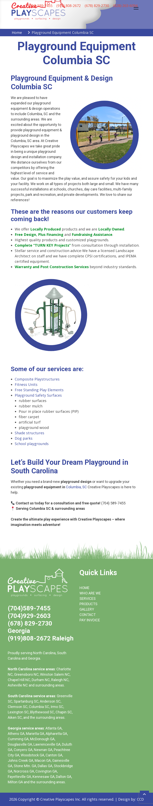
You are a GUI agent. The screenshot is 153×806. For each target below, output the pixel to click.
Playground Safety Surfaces (38, 395)
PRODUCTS (88, 604)
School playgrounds (32, 443)
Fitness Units (26, 384)
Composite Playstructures (37, 379)
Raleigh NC (60, 680)
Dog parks (23, 438)
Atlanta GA (53, 728)
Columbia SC (39, 707)
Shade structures (29, 432)
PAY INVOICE (89, 620)
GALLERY (86, 609)
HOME (84, 588)
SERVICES (87, 598)
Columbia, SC (76, 487)
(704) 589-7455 (40, 5)
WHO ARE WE (90, 593)
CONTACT (87, 615)
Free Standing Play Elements (39, 389)
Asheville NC (18, 685)
